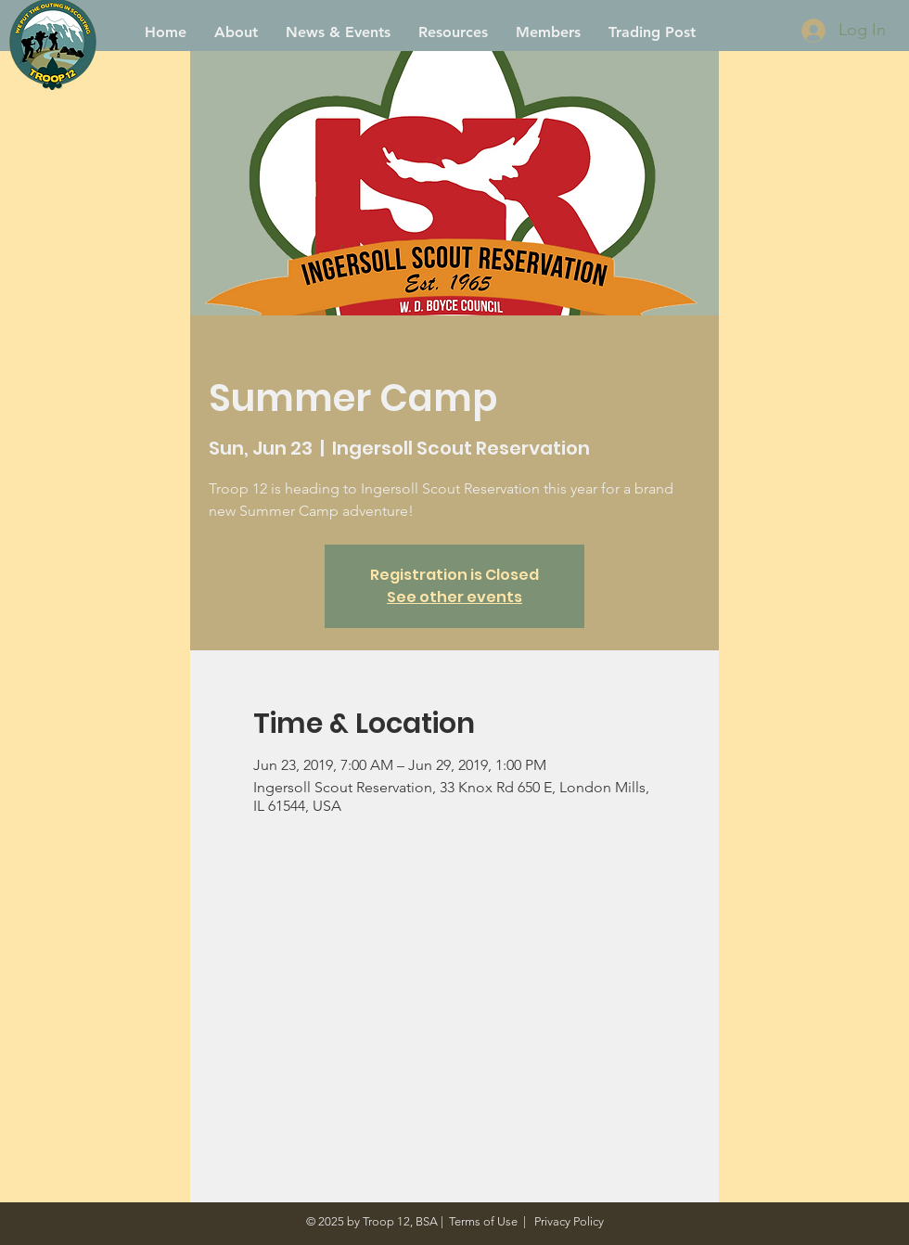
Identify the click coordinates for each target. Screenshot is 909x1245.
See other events (454, 597)
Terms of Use (483, 1221)
